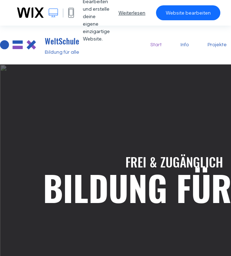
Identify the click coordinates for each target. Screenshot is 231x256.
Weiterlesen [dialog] (131, 13)
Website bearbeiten (188, 13)
